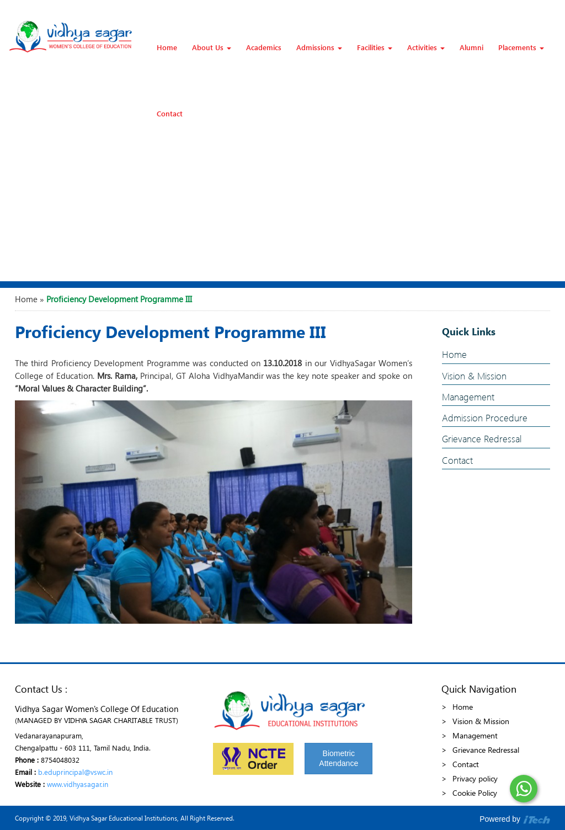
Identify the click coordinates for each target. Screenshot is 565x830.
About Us (211, 47)
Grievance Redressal (481, 438)
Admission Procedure (484, 417)
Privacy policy (475, 778)
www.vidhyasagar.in (77, 784)
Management (468, 396)
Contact (170, 113)
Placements (521, 47)
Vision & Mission (474, 376)
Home (167, 47)
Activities (426, 47)
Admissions (319, 47)
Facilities (374, 47)
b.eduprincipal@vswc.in (75, 772)
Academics (263, 47)
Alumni (471, 47)
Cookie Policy (474, 793)
